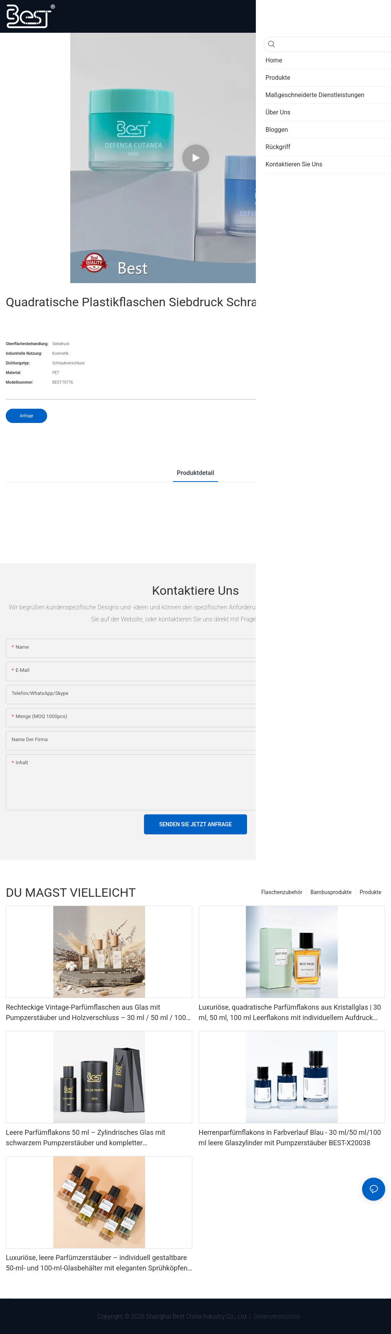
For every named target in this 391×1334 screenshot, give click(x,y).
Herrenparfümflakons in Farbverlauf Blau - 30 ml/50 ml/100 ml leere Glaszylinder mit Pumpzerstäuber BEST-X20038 (290, 1137)
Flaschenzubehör (282, 892)
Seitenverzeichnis (276, 1316)
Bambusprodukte (331, 892)
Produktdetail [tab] (195, 473)
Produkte (370, 892)
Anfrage (26, 416)
